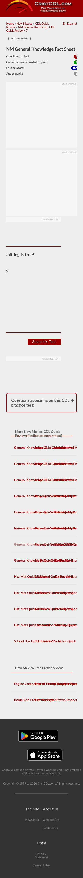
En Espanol (70, 23)
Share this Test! (44, 342)
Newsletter (32, 819)
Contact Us (51, 827)
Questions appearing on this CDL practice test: (40, 403)
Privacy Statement (41, 855)
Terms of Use (41, 865)
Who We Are (50, 819)
